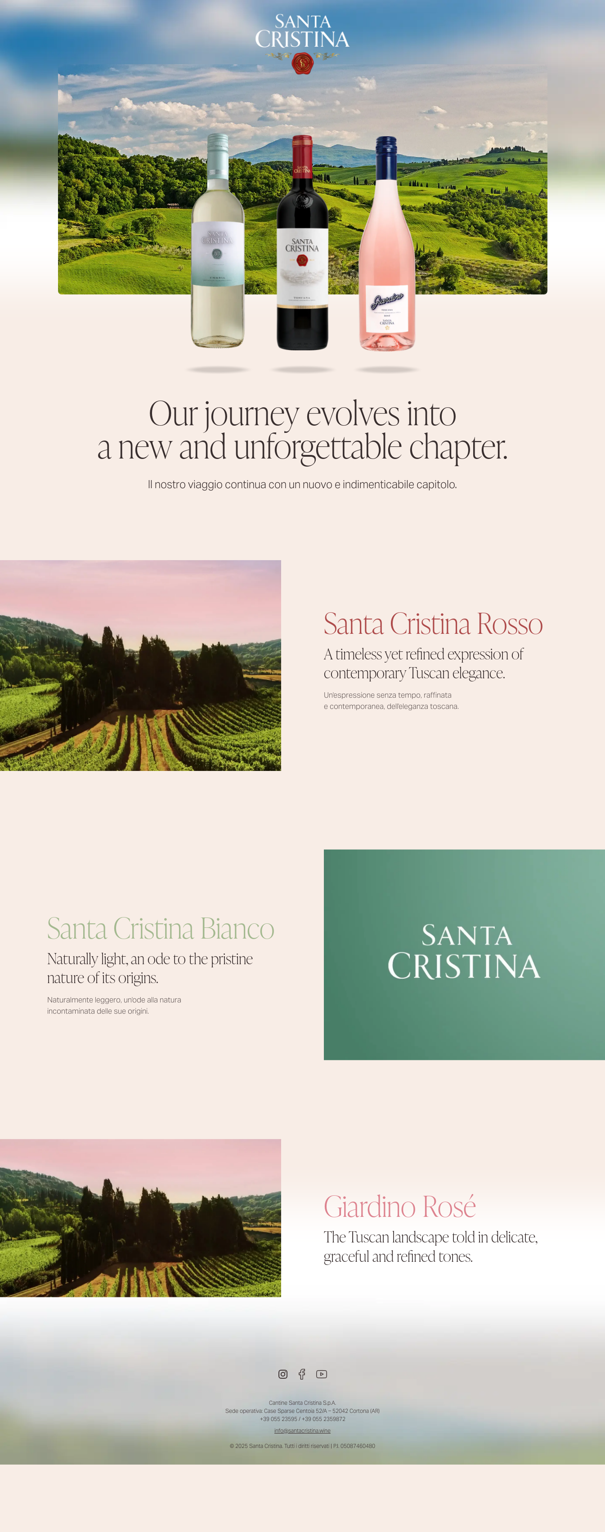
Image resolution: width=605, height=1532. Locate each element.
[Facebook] (301, 1374)
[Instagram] (282, 1374)
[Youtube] (321, 1374)
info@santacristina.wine (302, 1430)
